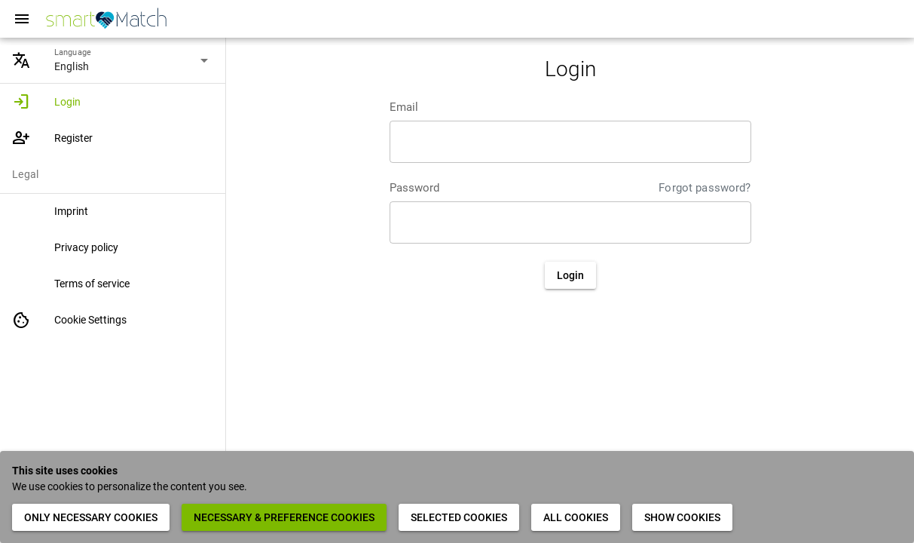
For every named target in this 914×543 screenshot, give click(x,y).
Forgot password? (704, 188)
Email (404, 107)
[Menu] (22, 19)
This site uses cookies (65, 471)
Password (415, 188)
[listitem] (112, 102)
